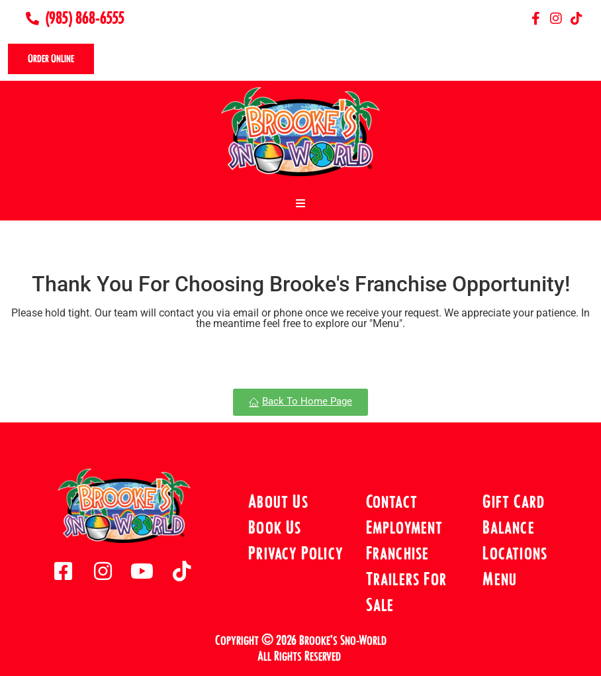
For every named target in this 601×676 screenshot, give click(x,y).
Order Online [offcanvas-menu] (51, 59)
